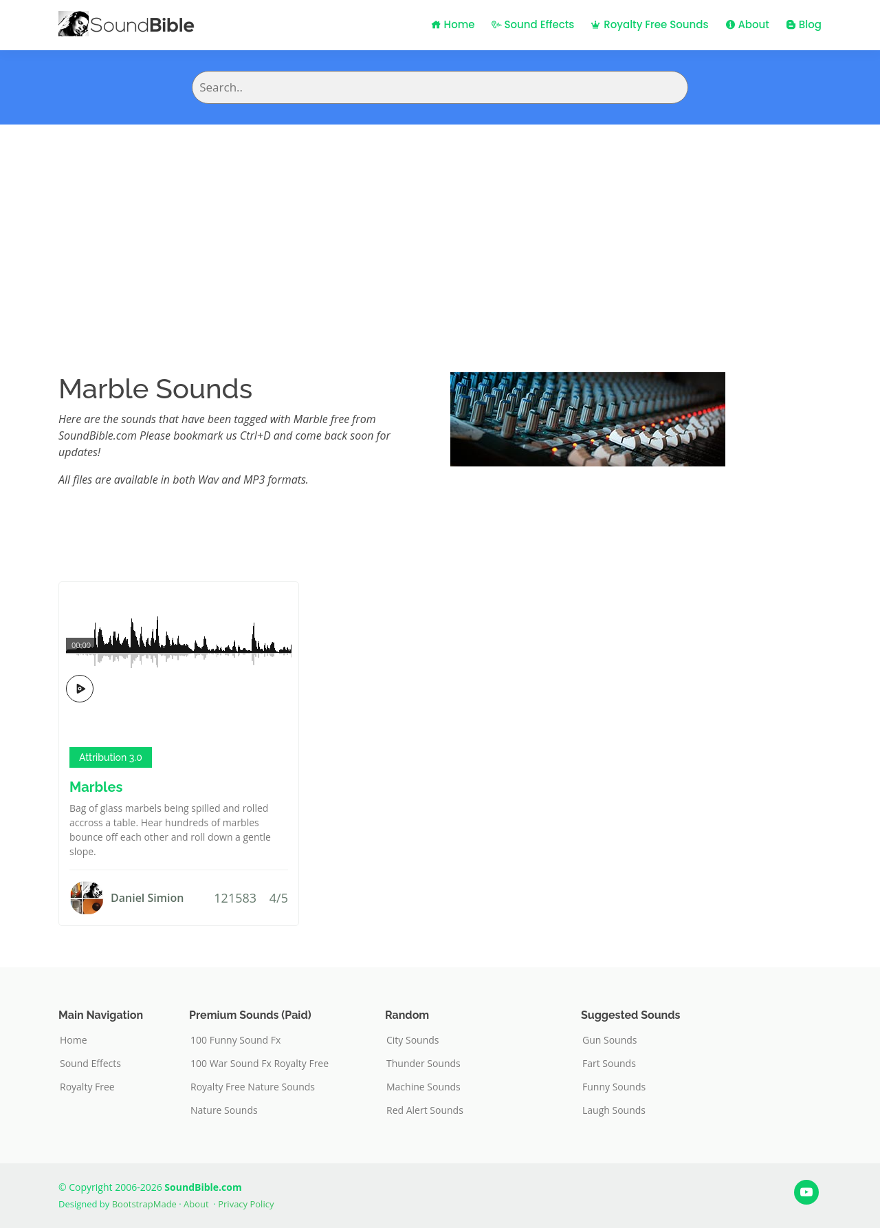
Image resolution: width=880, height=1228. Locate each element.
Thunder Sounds (423, 1063)
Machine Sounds (423, 1087)
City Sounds (412, 1040)
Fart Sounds (609, 1063)
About (747, 24)
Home (453, 24)
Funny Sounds (614, 1087)
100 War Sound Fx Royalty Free (259, 1063)
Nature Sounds (224, 1110)
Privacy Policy (246, 1204)
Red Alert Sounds (424, 1110)
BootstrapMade (144, 1204)
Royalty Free (87, 1087)
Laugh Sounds (614, 1110)
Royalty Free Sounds (649, 24)
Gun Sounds (609, 1040)
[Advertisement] (440, 227)
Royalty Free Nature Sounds (252, 1087)
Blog (804, 24)
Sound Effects (533, 24)
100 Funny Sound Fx (235, 1040)
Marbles (95, 787)
